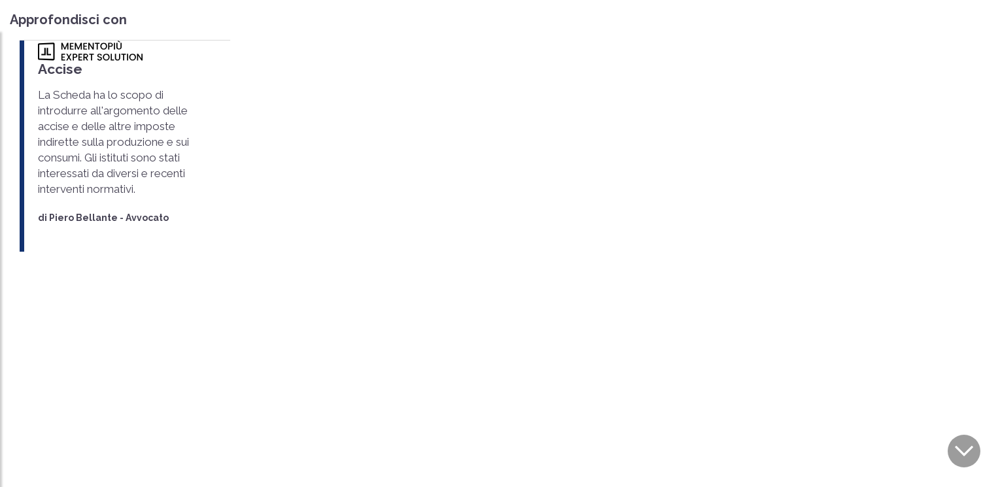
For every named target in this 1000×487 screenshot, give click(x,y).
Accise (60, 69)
